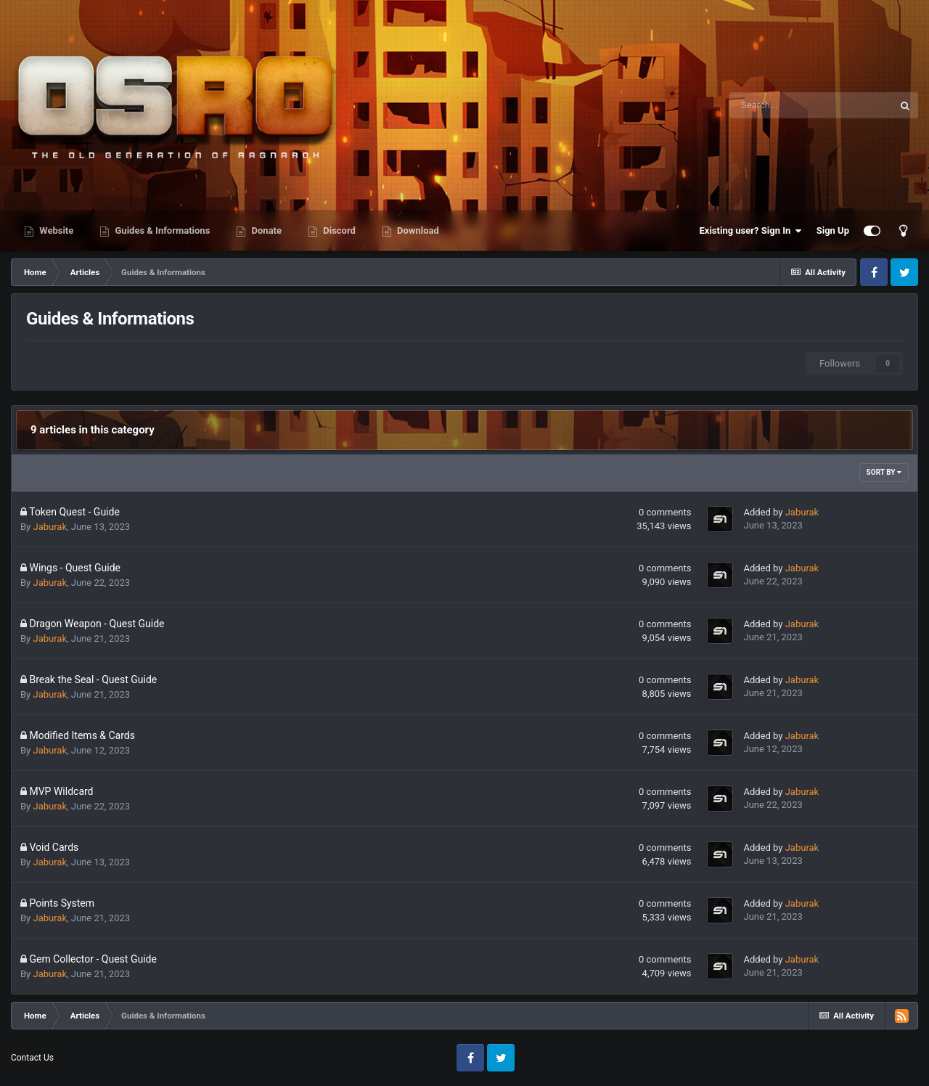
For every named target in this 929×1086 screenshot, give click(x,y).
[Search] (810, 105)
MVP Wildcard (61, 791)
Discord (338, 230)
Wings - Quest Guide (74, 567)
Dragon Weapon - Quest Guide (96, 623)
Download (417, 230)
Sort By (884, 472)
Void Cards (53, 847)
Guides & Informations (161, 230)
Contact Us (32, 1058)
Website (55, 230)
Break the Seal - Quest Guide (93, 679)
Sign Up (833, 230)
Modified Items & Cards (82, 735)
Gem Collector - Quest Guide (92, 959)
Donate (265, 230)
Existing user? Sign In (751, 231)
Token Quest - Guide (74, 512)
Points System (61, 903)
